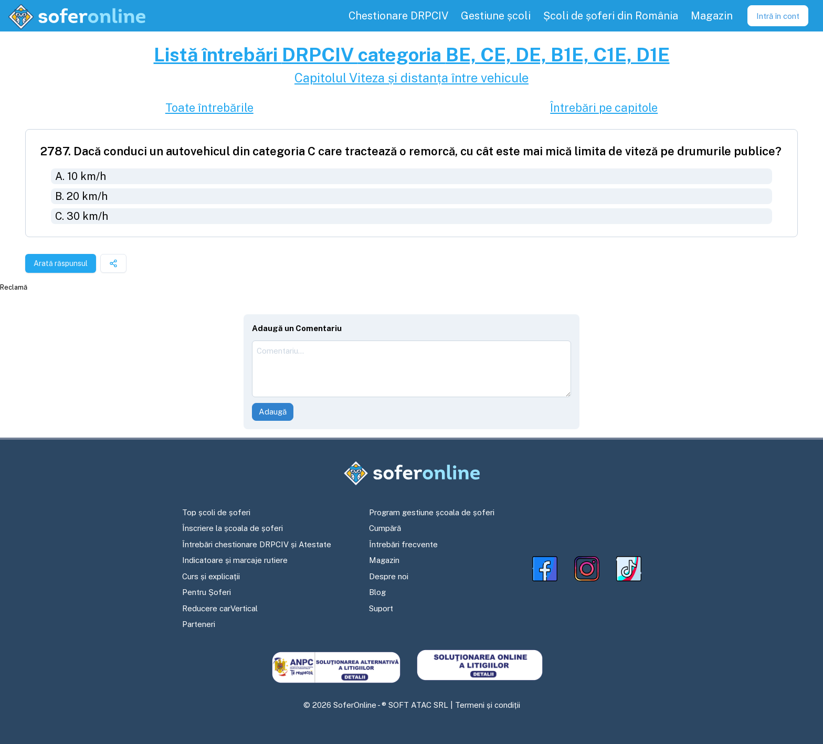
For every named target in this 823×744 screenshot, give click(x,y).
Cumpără (385, 528)
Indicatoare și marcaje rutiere (235, 560)
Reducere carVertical (220, 608)
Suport (381, 608)
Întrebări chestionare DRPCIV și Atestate (256, 544)
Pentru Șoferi (206, 592)
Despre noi (388, 576)
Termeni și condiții (487, 704)
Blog (377, 592)
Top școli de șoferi (216, 512)
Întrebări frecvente (403, 544)
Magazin (384, 560)
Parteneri (198, 624)
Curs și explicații (211, 576)
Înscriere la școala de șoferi (232, 528)
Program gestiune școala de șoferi (431, 512)
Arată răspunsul (61, 263)
